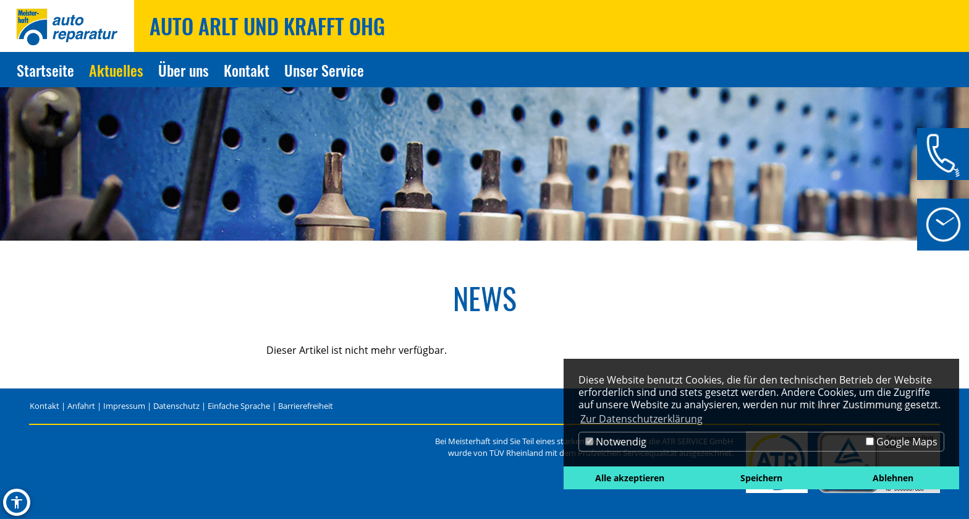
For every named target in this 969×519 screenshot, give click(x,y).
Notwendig (615, 441)
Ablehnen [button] (893, 478)
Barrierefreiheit (305, 405)
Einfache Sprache (239, 405)
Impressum (124, 405)
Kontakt (44, 405)
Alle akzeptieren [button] (629, 478)
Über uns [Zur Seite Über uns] (183, 70)
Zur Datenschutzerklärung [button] (641, 419)
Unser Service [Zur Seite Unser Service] (324, 70)
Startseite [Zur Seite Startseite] (45, 70)
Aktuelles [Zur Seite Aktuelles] (116, 70)
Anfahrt (81, 405)
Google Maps (901, 441)
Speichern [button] (761, 478)
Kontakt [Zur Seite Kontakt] (246, 70)
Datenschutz (176, 405)
